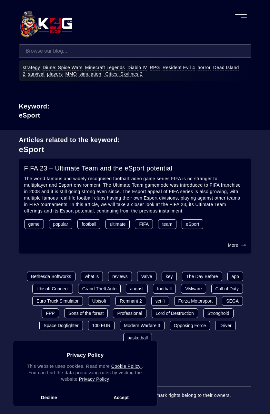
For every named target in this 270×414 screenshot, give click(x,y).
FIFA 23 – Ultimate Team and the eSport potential (98, 168)
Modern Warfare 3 (142, 325)
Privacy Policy (94, 379)
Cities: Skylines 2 (123, 74)
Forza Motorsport (195, 301)
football (89, 224)
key (169, 276)
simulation (90, 74)
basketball (137, 337)
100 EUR (101, 325)
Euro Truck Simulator (57, 301)
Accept (121, 397)
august (137, 288)
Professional (129, 313)
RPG (155, 67)
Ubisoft (99, 301)
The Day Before (202, 276)
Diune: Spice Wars (63, 67)
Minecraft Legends (105, 67)
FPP (50, 313)
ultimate (117, 224)
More (237, 245)
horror (204, 67)
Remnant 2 (131, 301)
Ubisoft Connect (52, 288)
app (235, 276)
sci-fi (160, 301)
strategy (31, 67)
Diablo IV (137, 67)
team (167, 224)
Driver (225, 325)
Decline (49, 397)
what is (92, 276)
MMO (71, 74)
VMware (193, 288)
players (55, 74)
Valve (146, 276)
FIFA (144, 224)
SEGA (232, 301)
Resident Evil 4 (179, 67)
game (34, 224)
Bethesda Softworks (51, 276)
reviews (119, 276)
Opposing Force (190, 325)
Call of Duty (227, 288)
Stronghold (218, 313)
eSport (192, 224)
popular (60, 224)
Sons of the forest (86, 313)
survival (36, 74)
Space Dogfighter (61, 325)
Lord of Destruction (175, 313)
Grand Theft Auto (99, 288)
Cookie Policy (126, 366)
